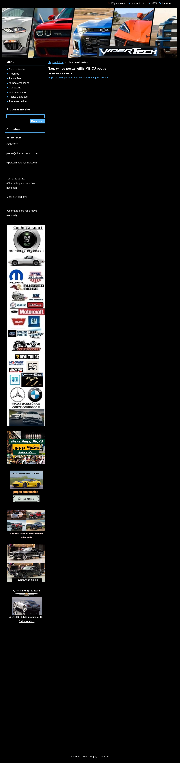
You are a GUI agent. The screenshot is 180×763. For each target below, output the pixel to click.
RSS (154, 3)
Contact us (15, 87)
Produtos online (18, 101)
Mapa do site (138, 3)
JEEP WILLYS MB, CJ (61, 73)
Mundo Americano (19, 82)
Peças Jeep (15, 78)
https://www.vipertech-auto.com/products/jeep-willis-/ (78, 77)
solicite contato (17, 92)
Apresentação (17, 69)
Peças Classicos (18, 96)
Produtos (14, 73)
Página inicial (55, 62)
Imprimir (166, 3)
